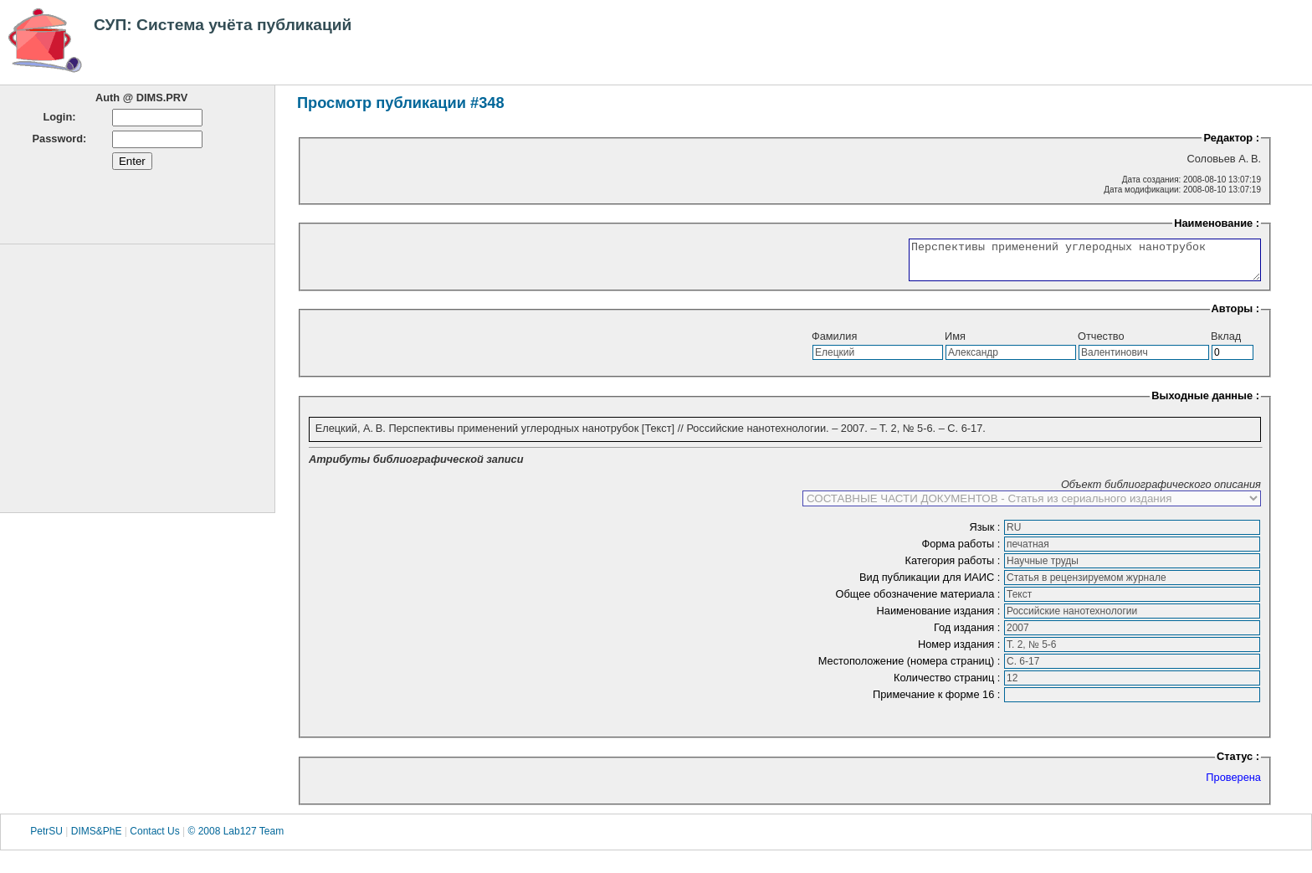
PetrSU (46, 839)
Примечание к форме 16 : (938, 702)
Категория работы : (954, 568)
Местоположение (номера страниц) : (910, 668)
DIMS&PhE (96, 839)
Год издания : (968, 635)
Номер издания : (960, 651)
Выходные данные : (1205, 403)
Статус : (1238, 763)
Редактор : (1231, 137)
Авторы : (1235, 316)
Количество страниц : (948, 685)
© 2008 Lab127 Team (235, 839)
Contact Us (154, 839)
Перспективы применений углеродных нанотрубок (1064, 264)
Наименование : (1216, 223)
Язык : (986, 534)
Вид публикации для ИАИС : (931, 584)
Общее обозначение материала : (919, 601)
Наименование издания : (940, 618)
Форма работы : (962, 551)
